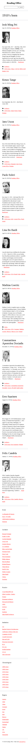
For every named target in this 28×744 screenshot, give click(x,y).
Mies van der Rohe (7, 549)
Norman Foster (6, 551)
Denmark (13, 164)
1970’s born (5, 687)
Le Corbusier (5, 546)
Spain (3, 501)
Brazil (15, 274)
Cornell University (7, 637)
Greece (9, 388)
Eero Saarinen (9, 396)
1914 (12, 274)
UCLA (4, 652)
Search (21, 7)
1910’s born (5, 672)
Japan (12, 110)
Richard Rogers (6, 564)
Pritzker (4, 113)
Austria (4, 699)
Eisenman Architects (7, 599)
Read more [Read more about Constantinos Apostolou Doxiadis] (18, 379)
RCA (3, 644)
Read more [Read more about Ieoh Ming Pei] (21, 62)
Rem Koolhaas (6, 561)
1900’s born (5, 669)
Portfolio (4, 579)
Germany (16, 329)
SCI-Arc (4, 647)
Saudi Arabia (19, 388)
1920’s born (5, 674)
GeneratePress (22, 741)
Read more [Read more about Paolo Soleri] (5, 212)
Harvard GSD (5, 639)
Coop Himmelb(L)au (7, 591)
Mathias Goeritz (10, 285)
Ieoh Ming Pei (9, 24)
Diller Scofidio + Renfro (8, 594)
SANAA (4, 607)
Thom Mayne (5, 566)
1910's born (7, 69)
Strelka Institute (6, 649)
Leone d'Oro (5, 166)
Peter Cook (5, 554)
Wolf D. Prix (5, 569)
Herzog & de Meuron (7, 602)
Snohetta (4, 612)
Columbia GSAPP (7, 634)
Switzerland (5, 722)
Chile (3, 702)
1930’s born (5, 677)
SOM (3, 609)
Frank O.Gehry (6, 536)
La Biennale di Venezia (8, 514)
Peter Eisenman (6, 556)
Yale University (6, 654)
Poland (20, 331)
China (12, 69)
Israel (3, 709)
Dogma (4, 597)
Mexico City (14, 331)
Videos (4, 577)
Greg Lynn (5, 541)
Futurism (4, 521)
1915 (12, 329)
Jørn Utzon (8, 121)
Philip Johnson (6, 559)
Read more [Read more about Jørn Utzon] (19, 157)
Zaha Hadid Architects (8, 614)
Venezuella (5, 734)
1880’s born (5, 667)
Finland (21, 444)
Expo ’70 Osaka (6, 516)
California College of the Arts (10, 631)
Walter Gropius (6, 572)
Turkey (4, 727)
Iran (3, 712)
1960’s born (5, 684)
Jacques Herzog (6, 544)
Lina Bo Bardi (9, 230)
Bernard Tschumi (6, 534)
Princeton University (7, 642)
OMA (3, 604)
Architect (6, 66)
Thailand (4, 724)
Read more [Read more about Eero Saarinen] (11, 437)
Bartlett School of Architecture (10, 629)
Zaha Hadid (5, 574)
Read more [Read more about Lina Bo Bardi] (6, 267)
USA (7, 71)
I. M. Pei (17, 69)
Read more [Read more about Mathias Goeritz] (21, 322)
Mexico (9, 331)
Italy (12, 219)
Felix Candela (9, 453)
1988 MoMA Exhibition (8, 519)
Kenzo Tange (9, 79)
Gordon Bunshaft (6, 539)
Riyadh (14, 388)
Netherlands (5, 719)
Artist (5, 327)
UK (3, 729)
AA (3, 626)
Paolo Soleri (8, 174)
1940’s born (5, 679)
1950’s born (5, 682)
